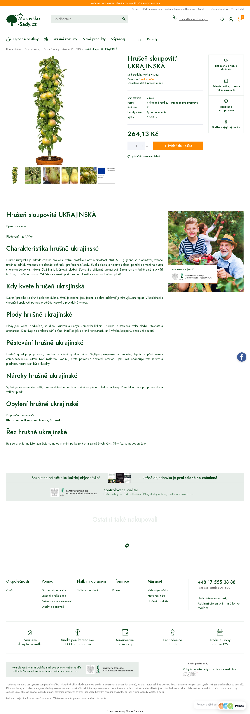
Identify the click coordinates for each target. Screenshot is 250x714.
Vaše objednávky (158, 590)
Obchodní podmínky (54, 590)
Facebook (241, 357)
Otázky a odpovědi (53, 607)
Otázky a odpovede (151, 9)
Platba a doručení (87, 590)
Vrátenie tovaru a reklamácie (180, 9)
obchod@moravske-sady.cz (193, 19)
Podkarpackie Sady (198, 663)
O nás (135, 9)
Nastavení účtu (156, 596)
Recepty (152, 39)
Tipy (138, 39)
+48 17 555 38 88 (216, 582)
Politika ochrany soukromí (56, 601)
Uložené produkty (158, 601)
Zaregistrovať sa (219, 9)
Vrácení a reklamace (54, 596)
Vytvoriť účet (237, 9)
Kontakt (201, 9)
